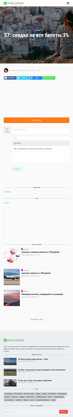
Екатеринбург (59, 397)
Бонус (50, 397)
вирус (38, 394)
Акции (37, 30)
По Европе (52, 394)
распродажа (62, 394)
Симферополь (41, 397)
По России (18, 394)
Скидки (6, 203)
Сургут (32, 400)
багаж (44, 394)
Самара (22, 397)
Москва (14, 397)
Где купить (30, 397)
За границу (8, 394)
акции (53, 400)
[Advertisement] (36, 99)
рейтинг (19, 400)
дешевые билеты (42, 400)
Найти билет (36, 120)
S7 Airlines (7, 192)
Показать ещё (36, 319)
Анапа (26, 400)
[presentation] (28, 157)
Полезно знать (29, 394)
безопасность (9, 400)
